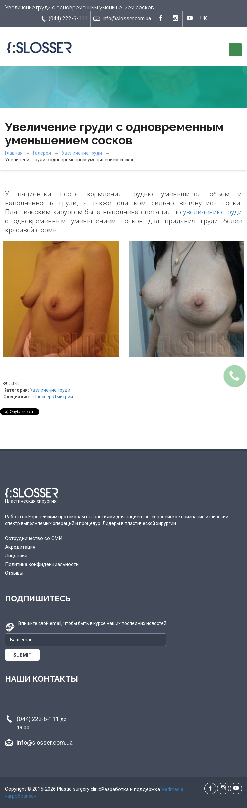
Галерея (42, 153)
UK (203, 18)
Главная (14, 153)
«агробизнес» (20, 796)
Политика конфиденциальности (42, 564)
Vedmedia (172, 789)
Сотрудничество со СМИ (33, 538)
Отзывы (14, 573)
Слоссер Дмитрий (53, 396)
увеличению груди (212, 212)
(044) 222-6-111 (63, 18)
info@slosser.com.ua (122, 18)
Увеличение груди (82, 153)
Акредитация (20, 547)
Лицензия (16, 555)
